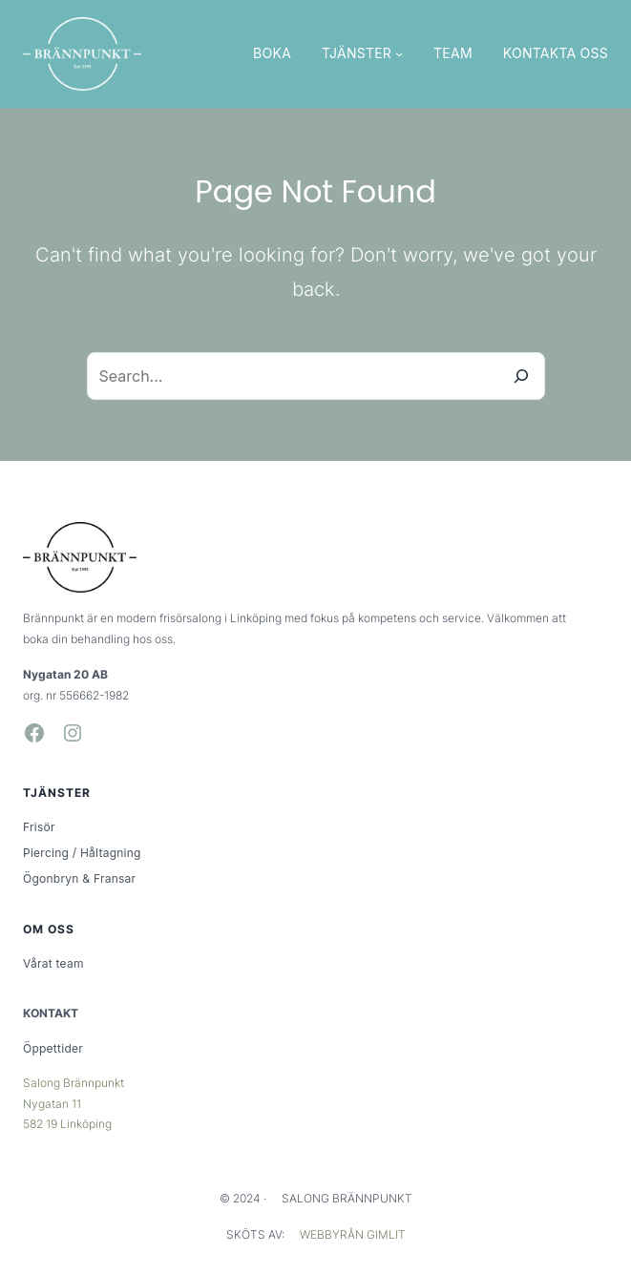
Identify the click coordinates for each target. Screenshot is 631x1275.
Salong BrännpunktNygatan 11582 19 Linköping (73, 1103)
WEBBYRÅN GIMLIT (353, 1234)
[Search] (521, 376)
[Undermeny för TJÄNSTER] (399, 53)
